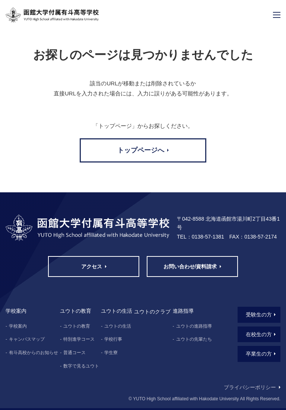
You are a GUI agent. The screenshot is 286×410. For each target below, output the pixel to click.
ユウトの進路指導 (194, 326)
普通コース (74, 352)
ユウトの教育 (76, 326)
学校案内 (18, 326)
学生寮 (111, 352)
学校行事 (113, 339)
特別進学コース (79, 339)
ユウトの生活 (117, 326)
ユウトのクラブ (152, 312)
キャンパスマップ (27, 339)
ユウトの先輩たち (194, 339)
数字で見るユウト (81, 366)
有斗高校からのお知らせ (33, 352)
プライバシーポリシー (250, 387)
